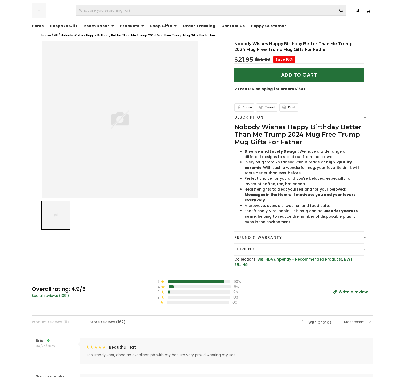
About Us (302, 323)
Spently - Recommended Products (309, 259)
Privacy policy (219, 323)
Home (38, 25)
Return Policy (219, 355)
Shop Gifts (163, 25)
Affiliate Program (310, 355)
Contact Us (233, 25)
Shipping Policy (221, 339)
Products (132, 25)
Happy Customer (268, 25)
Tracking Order (308, 347)
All (56, 35)
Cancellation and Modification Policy (241, 363)
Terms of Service (222, 331)
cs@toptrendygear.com (147, 339)
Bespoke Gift (63, 25)
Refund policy (219, 347)
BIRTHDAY (266, 259)
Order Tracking (199, 25)
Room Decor (99, 25)
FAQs (299, 339)
